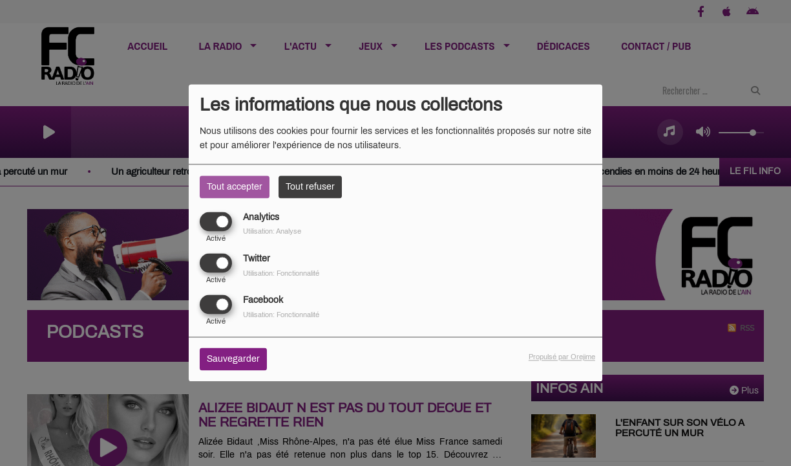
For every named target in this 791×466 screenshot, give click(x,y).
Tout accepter (234, 187)
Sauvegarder (233, 359)
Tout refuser (310, 187)
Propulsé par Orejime (562, 357)
